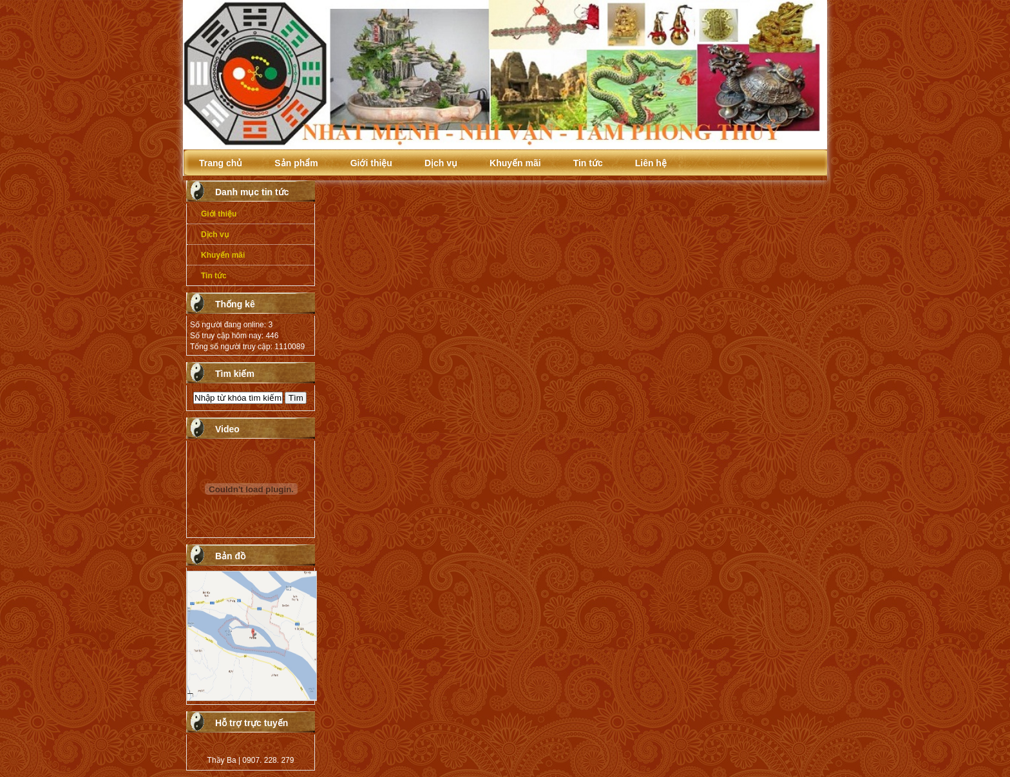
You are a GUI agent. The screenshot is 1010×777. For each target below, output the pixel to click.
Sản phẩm (296, 163)
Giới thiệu (371, 163)
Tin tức (588, 163)
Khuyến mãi (515, 163)
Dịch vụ (440, 163)
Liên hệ (651, 163)
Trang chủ (220, 163)
